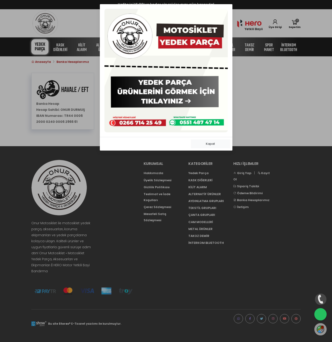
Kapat (210, 144)
